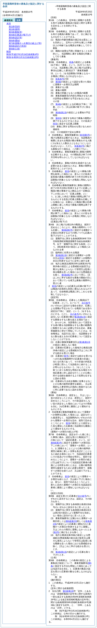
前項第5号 (85, 135)
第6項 (58, 118)
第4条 (58, 104)
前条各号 (59, 79)
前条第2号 (79, 146)
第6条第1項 (61, 112)
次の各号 (86, 303)
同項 (55, 123)
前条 (71, 62)
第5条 (58, 81)
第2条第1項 (68, 591)
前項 (67, 171)
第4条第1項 (61, 552)
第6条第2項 (71, 521)
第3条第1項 (61, 255)
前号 (66, 356)
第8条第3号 (67, 230)
